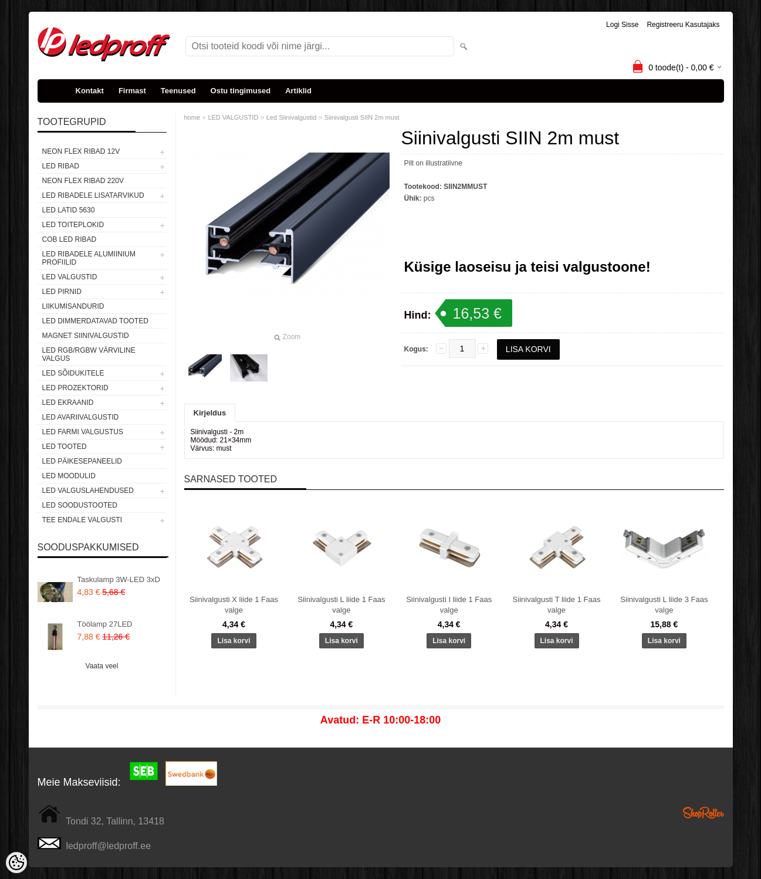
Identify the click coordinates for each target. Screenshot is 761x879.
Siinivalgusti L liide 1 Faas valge (341, 604)
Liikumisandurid (73, 306)
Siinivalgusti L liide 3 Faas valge (664, 604)
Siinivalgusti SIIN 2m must (362, 117)
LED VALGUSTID (69, 277)
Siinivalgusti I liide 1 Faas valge (449, 604)
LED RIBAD (60, 166)
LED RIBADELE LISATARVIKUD (93, 195)
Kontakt (90, 90)
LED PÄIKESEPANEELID (82, 461)
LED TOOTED (64, 446)
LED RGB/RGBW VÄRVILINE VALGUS (89, 354)
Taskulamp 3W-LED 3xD (118, 579)
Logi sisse (622, 25)
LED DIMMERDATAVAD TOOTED (95, 321)
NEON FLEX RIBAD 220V (83, 181)
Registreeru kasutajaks (683, 25)
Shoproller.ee (703, 813)
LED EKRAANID (68, 402)
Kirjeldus (210, 412)
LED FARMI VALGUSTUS (82, 432)
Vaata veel (102, 666)
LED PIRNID (62, 292)
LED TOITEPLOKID (73, 225)
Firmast (132, 90)
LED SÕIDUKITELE (73, 373)
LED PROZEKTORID (75, 388)
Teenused (178, 90)
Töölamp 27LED (105, 624)
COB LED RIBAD (69, 239)
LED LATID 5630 (68, 210)
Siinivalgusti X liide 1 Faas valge (234, 604)
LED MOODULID (69, 476)
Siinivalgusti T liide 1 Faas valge (557, 604)
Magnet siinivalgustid (85, 336)
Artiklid (298, 90)
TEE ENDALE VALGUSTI (82, 520)
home (192, 117)
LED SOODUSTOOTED (79, 505)
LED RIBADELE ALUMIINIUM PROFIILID (89, 258)
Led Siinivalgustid (291, 117)
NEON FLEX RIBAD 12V (81, 151)
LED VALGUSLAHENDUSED (88, 490)
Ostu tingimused (241, 90)
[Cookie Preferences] (16, 862)
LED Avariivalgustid (80, 417)
